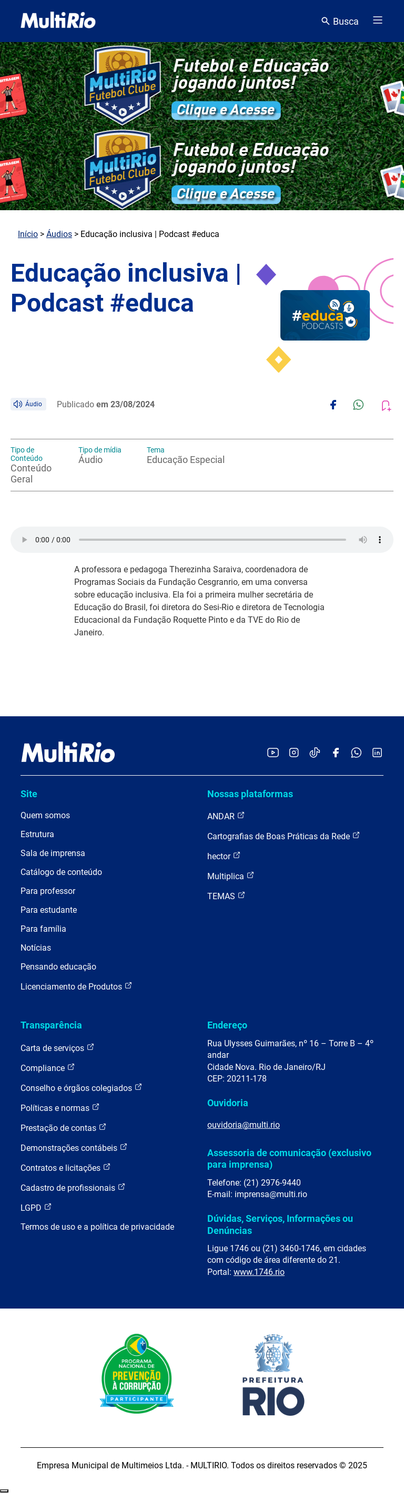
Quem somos (45, 815)
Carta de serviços (58, 1047)
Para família (43, 929)
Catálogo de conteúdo (61, 872)
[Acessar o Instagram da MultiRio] (293, 753)
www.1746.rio (259, 1272)
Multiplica (231, 875)
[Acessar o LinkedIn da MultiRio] (377, 753)
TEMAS (226, 895)
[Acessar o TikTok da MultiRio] (314, 753)
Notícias (36, 948)
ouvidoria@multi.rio (243, 1125)
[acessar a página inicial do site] (58, 21)
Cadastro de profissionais (73, 1187)
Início (28, 234)
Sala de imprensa (53, 853)
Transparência (51, 1025)
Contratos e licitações (66, 1167)
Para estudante (49, 910)
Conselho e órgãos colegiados (82, 1087)
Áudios (59, 234)
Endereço (227, 1025)
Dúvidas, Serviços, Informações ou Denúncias (280, 1224)
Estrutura (37, 834)
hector (224, 855)
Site (29, 793)
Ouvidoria (227, 1102)
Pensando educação (58, 967)
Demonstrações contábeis (74, 1147)
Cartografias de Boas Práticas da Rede (283, 835)
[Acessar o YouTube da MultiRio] (273, 753)
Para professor (48, 891)
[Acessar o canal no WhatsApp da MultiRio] (356, 753)
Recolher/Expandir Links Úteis (4, 1490)
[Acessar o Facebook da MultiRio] (335, 753)
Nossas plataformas (250, 793)
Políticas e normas (60, 1107)
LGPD (36, 1207)
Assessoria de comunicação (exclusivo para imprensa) (289, 1158)
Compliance (48, 1067)
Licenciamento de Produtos (77, 986)
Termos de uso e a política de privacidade (97, 1227)
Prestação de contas (64, 1127)
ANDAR (226, 815)
